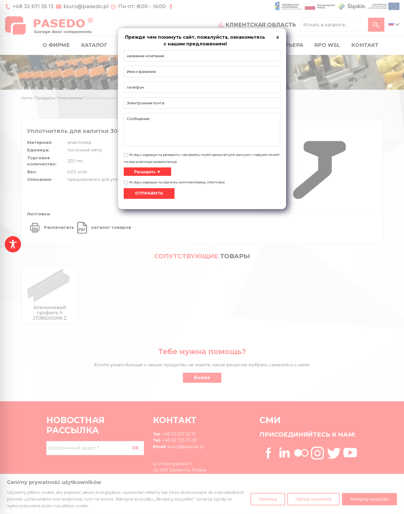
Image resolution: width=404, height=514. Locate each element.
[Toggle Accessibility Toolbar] (13, 244)
